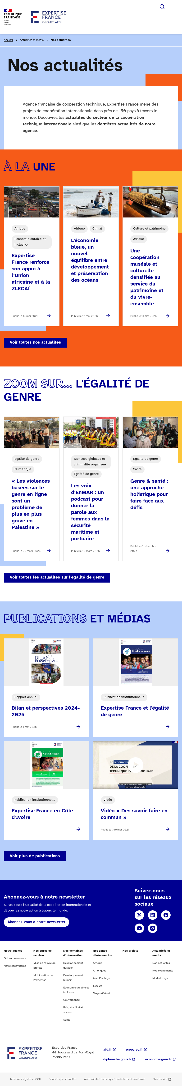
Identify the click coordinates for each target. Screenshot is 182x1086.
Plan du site (160, 1079)
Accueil (8, 40)
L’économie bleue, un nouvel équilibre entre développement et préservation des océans (90, 260)
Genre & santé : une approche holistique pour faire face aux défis (149, 494)
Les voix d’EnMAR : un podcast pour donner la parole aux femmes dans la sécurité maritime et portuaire (90, 512)
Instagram (152, 928)
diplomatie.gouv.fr (117, 1059)
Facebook (166, 915)
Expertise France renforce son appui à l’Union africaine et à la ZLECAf (31, 272)
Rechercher (162, 6)
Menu (175, 6)
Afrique (97, 963)
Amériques (99, 970)
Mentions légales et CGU (25, 1079)
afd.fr (107, 1050)
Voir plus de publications (35, 856)
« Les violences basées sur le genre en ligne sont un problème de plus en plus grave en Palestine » (31, 504)
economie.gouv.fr (158, 1059)
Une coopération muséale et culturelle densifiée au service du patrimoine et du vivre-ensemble (146, 277)
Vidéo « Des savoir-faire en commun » (134, 814)
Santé (66, 1019)
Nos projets (130, 950)
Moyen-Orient (101, 993)
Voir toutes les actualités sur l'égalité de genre (57, 577)
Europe (97, 985)
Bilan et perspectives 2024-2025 (46, 711)
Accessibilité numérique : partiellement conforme (114, 1079)
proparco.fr (134, 1050)
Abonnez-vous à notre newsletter (36, 922)
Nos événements (162, 970)
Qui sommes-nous (15, 958)
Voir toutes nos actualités (35, 342)
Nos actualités (161, 963)
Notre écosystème (15, 965)
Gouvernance (71, 999)
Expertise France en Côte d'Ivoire (42, 814)
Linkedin (152, 915)
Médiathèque (160, 978)
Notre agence (13, 950)
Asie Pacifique (101, 978)
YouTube (139, 928)
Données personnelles (63, 1079)
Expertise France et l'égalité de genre (135, 711)
